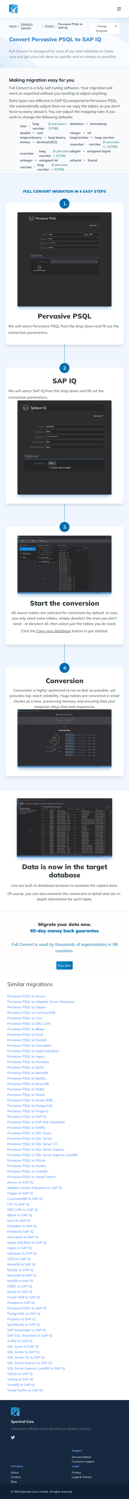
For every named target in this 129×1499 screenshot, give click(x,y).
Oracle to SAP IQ (19, 1292)
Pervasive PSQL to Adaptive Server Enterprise (40, 1002)
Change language (107, 28)
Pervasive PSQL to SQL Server (29, 1138)
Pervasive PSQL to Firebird (26, 1040)
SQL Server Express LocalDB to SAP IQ (36, 1368)
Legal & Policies (82, 1477)
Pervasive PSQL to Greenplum (29, 1045)
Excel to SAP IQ (18, 1221)
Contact (16, 1477)
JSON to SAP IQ (19, 1259)
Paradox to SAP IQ (21, 1303)
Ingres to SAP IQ (19, 1248)
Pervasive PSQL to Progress (27, 1111)
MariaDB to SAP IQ (21, 1264)
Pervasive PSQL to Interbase (28, 1062)
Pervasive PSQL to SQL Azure (29, 1133)
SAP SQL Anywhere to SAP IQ (29, 1335)
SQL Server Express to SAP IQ (29, 1363)
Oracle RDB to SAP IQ (23, 1297)
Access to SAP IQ (20, 1182)
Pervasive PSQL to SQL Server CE (32, 1144)
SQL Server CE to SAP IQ (26, 1357)
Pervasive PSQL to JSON (25, 1067)
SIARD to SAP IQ (19, 1341)
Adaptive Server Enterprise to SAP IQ (34, 1188)
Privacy (76, 1472)
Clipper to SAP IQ (20, 1193)
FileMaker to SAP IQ (22, 1226)
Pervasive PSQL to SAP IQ (26, 1117)
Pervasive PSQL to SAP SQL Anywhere (36, 1122)
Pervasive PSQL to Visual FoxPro (31, 1177)
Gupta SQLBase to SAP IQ (26, 1242)
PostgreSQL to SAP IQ (23, 1314)
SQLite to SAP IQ (20, 1374)
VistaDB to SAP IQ (21, 1385)
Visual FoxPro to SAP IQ (25, 1390)
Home (13, 26)
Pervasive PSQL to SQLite (26, 1160)
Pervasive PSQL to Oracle (26, 1095)
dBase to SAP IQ (19, 1215)
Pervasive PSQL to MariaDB (27, 1073)
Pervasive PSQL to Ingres (26, 1056)
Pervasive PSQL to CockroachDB (31, 1013)
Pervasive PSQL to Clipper (26, 1007)
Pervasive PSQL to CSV (24, 1018)
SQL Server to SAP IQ (23, 1352)
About (15, 1472)
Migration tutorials (27, 25)
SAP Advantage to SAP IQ (26, 1330)
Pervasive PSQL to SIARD (26, 1128)
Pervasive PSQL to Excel (25, 1034)
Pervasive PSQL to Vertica (26, 1166)
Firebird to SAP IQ (20, 1231)
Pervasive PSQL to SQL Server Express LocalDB (42, 1155)
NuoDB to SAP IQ (20, 1281)
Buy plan (64, 965)
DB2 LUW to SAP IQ (22, 1210)
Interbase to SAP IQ (22, 1253)
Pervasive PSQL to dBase (26, 1029)
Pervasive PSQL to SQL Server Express (35, 1149)
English (49, 26)
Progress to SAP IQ (21, 1319)
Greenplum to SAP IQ (23, 1237)
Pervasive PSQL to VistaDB (27, 1171)
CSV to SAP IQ (18, 1204)
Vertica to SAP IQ (20, 1379)
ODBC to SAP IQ (19, 1286)
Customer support (83, 1461)
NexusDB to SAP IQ (21, 1275)
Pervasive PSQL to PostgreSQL (30, 1106)
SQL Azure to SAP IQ (23, 1346)
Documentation (81, 1457)
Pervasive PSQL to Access (26, 996)
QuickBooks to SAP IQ (23, 1325)
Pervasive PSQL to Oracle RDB (30, 1100)
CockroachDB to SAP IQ (25, 1199)
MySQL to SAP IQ (20, 1270)
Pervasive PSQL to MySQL (26, 1078)
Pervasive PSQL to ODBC (26, 1089)
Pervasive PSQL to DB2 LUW (28, 1024)
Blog (14, 1481)
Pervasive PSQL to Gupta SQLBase (33, 1051)
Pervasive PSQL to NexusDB (28, 1084)
